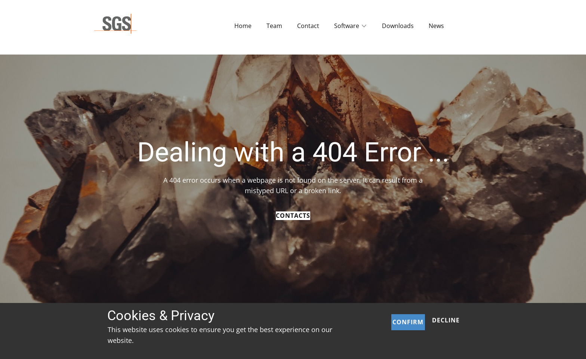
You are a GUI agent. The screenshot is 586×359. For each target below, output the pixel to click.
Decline (446, 320)
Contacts (293, 215)
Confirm (407, 322)
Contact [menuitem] (308, 26)
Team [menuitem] (274, 26)
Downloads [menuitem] (398, 26)
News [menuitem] (436, 26)
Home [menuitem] (243, 26)
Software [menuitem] (346, 26)
